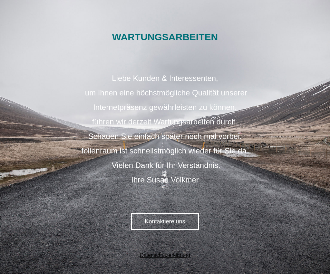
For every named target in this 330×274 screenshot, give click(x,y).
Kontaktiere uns (165, 221)
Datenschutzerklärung (165, 255)
